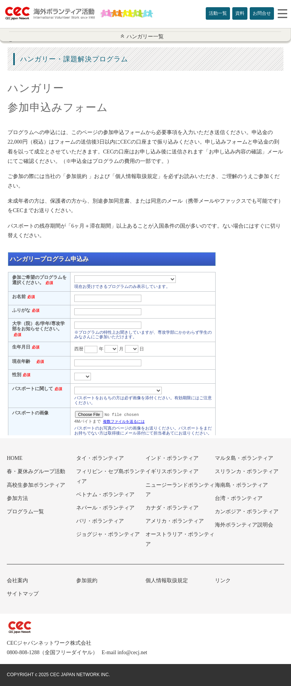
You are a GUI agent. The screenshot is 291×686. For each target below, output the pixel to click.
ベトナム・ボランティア (105, 494)
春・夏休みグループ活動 (36, 471)
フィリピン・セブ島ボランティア (110, 476)
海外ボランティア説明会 (244, 525)
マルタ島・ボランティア (244, 458)
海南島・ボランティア (241, 485)
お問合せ (262, 13)
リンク (223, 580)
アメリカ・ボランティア (175, 521)
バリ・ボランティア (100, 521)
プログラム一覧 (25, 511)
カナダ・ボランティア (172, 508)
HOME (14, 458)
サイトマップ (23, 594)
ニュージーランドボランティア (180, 489)
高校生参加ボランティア (36, 485)
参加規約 (86, 580)
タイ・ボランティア (100, 458)
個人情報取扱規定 (167, 580)
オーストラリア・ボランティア (180, 539)
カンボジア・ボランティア (246, 511)
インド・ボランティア (172, 458)
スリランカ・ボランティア (246, 471)
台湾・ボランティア (239, 498)
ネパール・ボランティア (105, 508)
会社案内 (17, 580)
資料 (239, 13)
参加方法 (17, 498)
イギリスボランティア (172, 471)
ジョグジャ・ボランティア (108, 534)
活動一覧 (218, 13)
